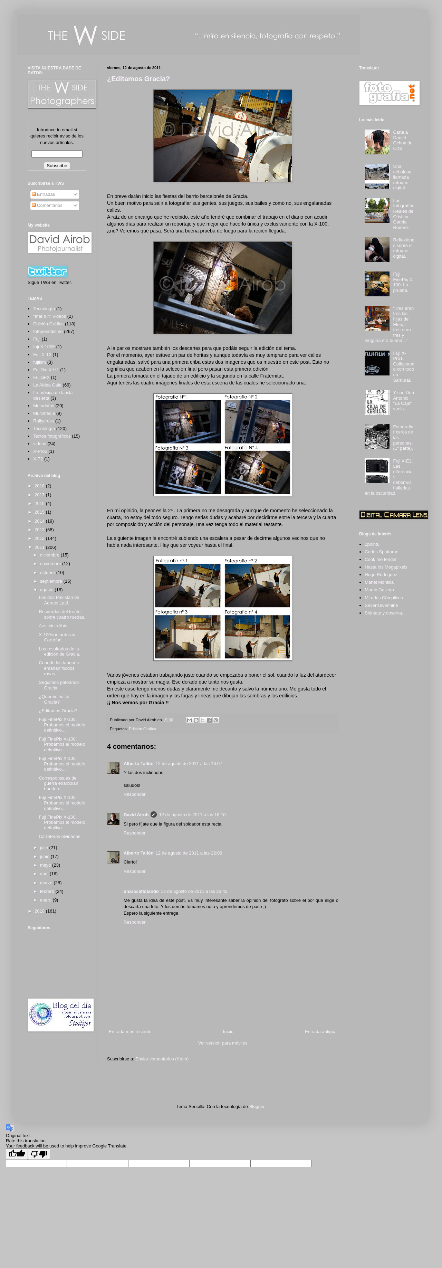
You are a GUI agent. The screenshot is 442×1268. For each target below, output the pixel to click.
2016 (40, 503)
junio (45, 856)
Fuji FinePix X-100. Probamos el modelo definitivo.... (62, 725)
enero (46, 900)
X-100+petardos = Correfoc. (57, 637)
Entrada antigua (321, 1031)
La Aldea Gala (47, 385)
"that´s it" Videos (49, 316)
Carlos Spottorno (381, 551)
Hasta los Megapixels (386, 567)
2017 (40, 494)
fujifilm (39, 362)
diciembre (50, 554)
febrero (48, 891)
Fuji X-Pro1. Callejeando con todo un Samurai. (403, 367)
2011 (40, 547)
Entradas (43, 194)
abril (45, 873)
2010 (40, 911)
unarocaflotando (141, 891)
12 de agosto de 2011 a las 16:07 (188, 763)
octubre (48, 572)
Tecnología (44, 428)
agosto (47, 589)
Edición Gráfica (142, 728)
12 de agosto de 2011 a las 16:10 (192, 814)
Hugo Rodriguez (381, 574)
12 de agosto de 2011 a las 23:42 (194, 891)
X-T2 (38, 458)
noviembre (51, 563)
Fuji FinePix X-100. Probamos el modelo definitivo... (62, 822)
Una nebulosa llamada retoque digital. (402, 177)
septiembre (52, 581)
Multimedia (44, 413)
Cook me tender (381, 559)
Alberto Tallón (138, 763)
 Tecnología (44, 308)
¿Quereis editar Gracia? (54, 699)
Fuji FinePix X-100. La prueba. (403, 282)
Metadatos (43, 405)
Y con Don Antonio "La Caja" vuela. (403, 400)
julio (44, 847)
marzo (47, 882)
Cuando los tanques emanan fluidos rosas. (59, 668)
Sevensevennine (381, 605)
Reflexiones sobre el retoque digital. (403, 248)
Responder (135, 794)
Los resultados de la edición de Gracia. (59, 651)
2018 (40, 485)
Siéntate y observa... (385, 613)
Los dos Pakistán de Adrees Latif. (59, 600)
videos (39, 443)
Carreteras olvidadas (59, 836)
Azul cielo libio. (53, 625)
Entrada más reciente (130, 1031)
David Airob (136, 814)
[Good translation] (17, 1154)
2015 (40, 512)
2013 (40, 529)
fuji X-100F (44, 346)
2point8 (372, 544)
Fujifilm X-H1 (46, 369)
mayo (46, 865)
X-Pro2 (40, 451)
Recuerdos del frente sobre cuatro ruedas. (62, 614)
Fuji (36, 339)
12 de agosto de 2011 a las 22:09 (188, 853)
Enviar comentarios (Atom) (162, 1058)
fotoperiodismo (48, 331)
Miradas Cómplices (384, 597)
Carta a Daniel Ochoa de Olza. (402, 140)
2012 (40, 538)
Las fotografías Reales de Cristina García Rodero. (403, 214)
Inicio (228, 1031)
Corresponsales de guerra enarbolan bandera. (58, 783)
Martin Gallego (379, 589)
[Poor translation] (39, 1154)
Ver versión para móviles (222, 1043)
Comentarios (47, 205)
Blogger (257, 1106)
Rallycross (43, 420)
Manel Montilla (379, 582)
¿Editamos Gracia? (138, 79)
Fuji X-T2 (42, 354)
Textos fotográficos (51, 436)
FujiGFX (41, 377)
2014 (40, 521)
